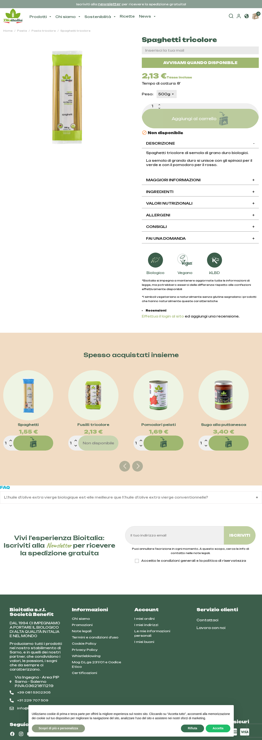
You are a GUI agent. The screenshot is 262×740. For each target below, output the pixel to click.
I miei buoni (144, 642)
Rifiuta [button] (192, 728)
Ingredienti (200, 192)
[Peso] (167, 94)
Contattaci (207, 620)
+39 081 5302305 (30, 692)
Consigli (200, 227)
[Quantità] (152, 106)
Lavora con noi (211, 628)
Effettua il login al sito (163, 316)
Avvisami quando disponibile (200, 63)
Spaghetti (28, 425)
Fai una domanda (200, 238)
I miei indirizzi (146, 625)
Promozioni (82, 625)
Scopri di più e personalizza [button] (58, 728)
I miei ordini (144, 618)
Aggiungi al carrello (200, 119)
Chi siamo (81, 618)
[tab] (200, 143)
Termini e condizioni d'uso (95, 637)
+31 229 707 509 (29, 700)
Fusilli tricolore (93, 425)
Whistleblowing (86, 656)
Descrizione (200, 143)
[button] (246, 16)
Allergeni (200, 215)
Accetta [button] (218, 728)
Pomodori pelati (158, 425)
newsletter (109, 4)
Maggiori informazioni (200, 180)
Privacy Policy (85, 650)
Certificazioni (84, 673)
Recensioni (156, 310)
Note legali (82, 631)
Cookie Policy (84, 643)
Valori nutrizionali (200, 203)
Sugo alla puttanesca (223, 425)
